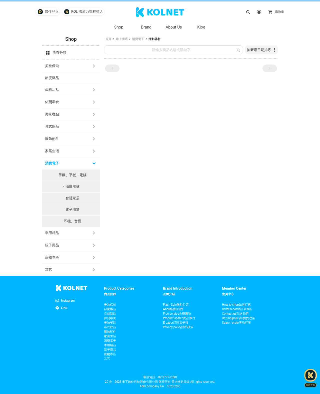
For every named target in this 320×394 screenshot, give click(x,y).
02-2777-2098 (167, 377)
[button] (112, 68)
